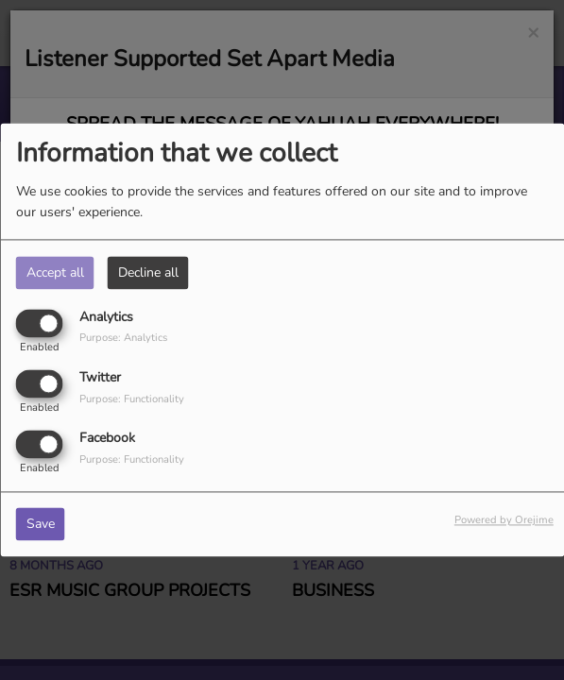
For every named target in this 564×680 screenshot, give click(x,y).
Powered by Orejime (504, 521)
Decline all (148, 272)
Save (40, 525)
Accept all (55, 272)
